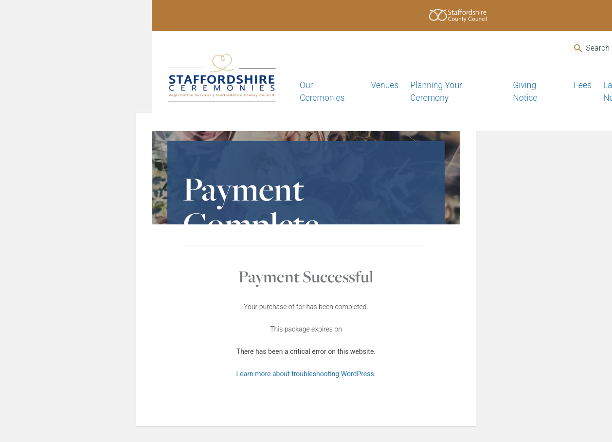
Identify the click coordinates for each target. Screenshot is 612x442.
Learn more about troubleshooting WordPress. (306, 374)
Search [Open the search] (592, 48)
